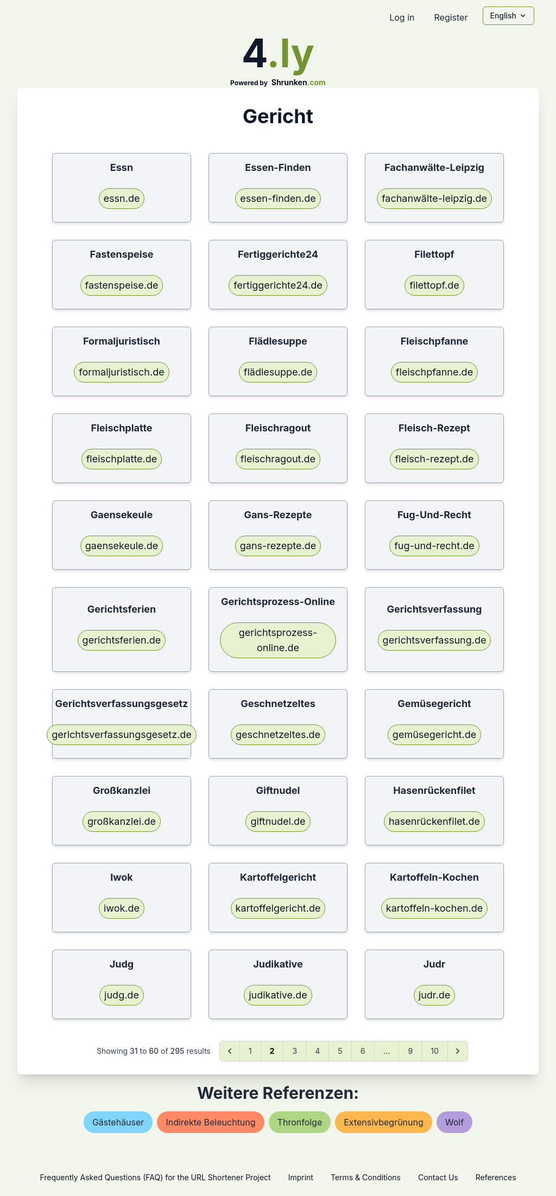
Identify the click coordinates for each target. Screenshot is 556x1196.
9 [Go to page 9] (410, 1050)
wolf (454, 1122)
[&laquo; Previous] (229, 1051)
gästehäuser (118, 1122)
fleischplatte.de (121, 459)
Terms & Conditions (366, 1177)
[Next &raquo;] (457, 1051)
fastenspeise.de (122, 285)
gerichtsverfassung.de (434, 640)
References (496, 1177)
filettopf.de (434, 285)
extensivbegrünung (384, 1122)
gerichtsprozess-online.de (278, 640)
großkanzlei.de (121, 821)
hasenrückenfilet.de (434, 821)
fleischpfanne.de (434, 372)
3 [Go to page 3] (294, 1050)
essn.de (122, 198)
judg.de (121, 995)
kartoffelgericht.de (278, 908)
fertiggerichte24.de (277, 285)
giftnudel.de (277, 821)
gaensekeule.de (121, 545)
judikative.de (278, 995)
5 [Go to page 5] (340, 1050)
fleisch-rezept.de (434, 459)
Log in (401, 17)
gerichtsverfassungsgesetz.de (122, 734)
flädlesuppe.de (278, 372)
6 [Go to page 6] (363, 1050)
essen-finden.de (277, 198)
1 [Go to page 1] (250, 1050)
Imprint (300, 1177)
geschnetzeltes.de (278, 734)
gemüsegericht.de (434, 734)
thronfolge (300, 1122)
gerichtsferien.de (122, 640)
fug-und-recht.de (434, 545)
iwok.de (122, 908)
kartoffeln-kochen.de (434, 908)
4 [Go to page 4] (317, 1050)
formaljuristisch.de (121, 372)
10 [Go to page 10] (435, 1050)
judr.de (434, 995)
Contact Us (438, 1177)
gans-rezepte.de (278, 545)
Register (450, 17)
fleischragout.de (278, 459)
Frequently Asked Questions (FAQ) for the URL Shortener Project (155, 1177)
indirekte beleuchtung (210, 1122)
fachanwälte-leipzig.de (434, 198)
